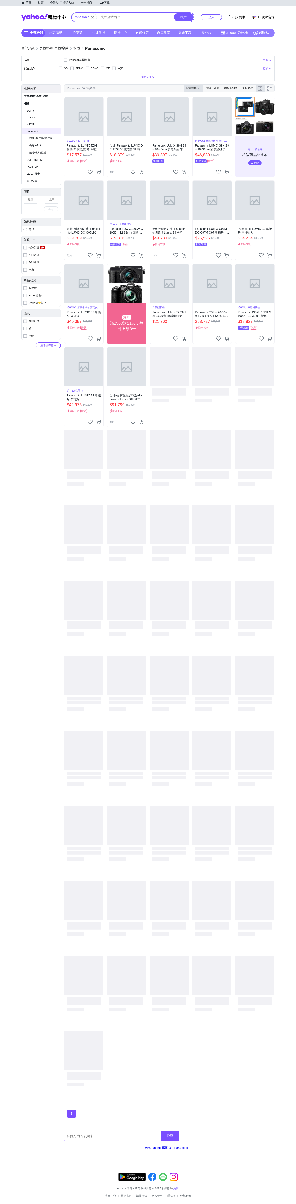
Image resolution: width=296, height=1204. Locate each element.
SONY (30, 110)
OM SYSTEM (35, 160)
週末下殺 (185, 32)
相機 (26, 103)
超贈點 (261, 32)
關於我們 (126, 1195)
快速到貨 (98, 32)
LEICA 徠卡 (33, 173)
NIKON (31, 124)
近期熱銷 (247, 88)
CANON (31, 117)
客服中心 (110, 1195)
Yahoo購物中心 (43, 17)
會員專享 (163, 32)
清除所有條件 (48, 345)
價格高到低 (230, 88)
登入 (211, 17)
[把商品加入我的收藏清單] (90, 172)
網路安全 (157, 1195)
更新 (176, 1188)
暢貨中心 (120, 32)
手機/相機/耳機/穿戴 (36, 96)
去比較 (255, 162)
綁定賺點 (55, 32)
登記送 (77, 32)
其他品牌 (32, 181)
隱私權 (171, 1195)
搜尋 (170, 1136)
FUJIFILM (32, 166)
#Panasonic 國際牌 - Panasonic (167, 1147)
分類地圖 (185, 1195)
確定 (51, 209)
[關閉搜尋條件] (92, 17)
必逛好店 (142, 32)
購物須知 (141, 1195)
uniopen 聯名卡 (234, 33)
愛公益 (206, 32)
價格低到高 (212, 88)
